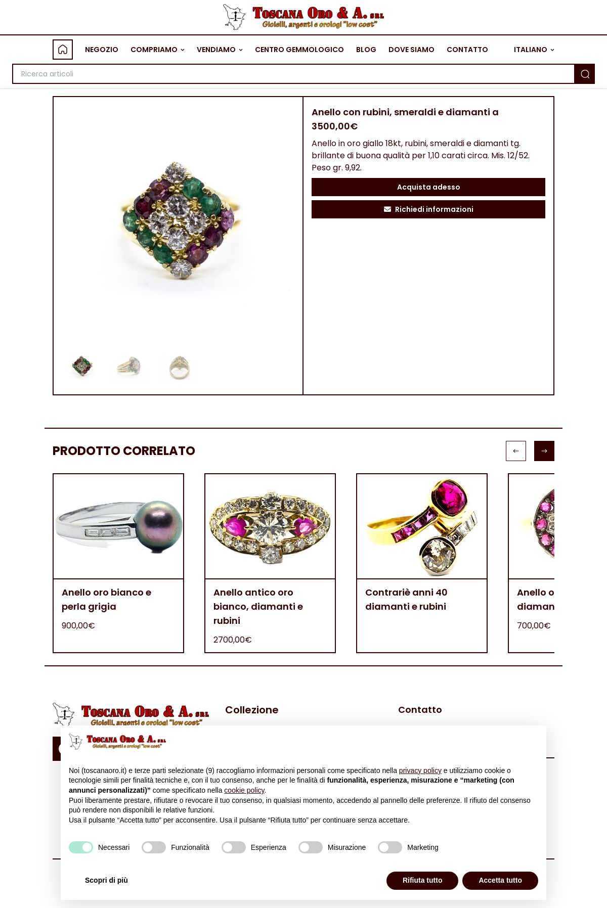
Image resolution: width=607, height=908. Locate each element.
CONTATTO (467, 49)
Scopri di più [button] (106, 880)
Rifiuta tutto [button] (423, 880)
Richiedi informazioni (428, 209)
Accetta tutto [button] (500, 880)
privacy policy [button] (420, 770)
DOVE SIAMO (411, 49)
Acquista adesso (428, 187)
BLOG (366, 49)
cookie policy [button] (244, 790)
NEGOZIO (101, 49)
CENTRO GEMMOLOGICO (299, 49)
